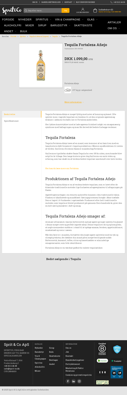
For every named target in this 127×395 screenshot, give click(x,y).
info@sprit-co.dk (12, 368)
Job (67, 352)
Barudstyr (39, 352)
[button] (43, 19)
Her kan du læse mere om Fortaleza (62, 168)
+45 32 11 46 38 (10, 366)
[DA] (12, 10)
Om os (34, 2)
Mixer (37, 371)
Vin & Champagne (40, 357)
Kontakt (68, 2)
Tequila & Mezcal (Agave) (39, 36)
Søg (65, 10)
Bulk (51, 352)
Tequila (55, 36)
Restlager (53, 360)
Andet (52, 364)
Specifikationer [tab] (11, 121)
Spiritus (23, 36)
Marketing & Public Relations (74, 369)
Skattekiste (54, 356)
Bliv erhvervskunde (85, 2)
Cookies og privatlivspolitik (79, 375)
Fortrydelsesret (73, 364)
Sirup (51, 348)
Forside (13, 36)
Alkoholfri (40, 367)
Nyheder (39, 348)
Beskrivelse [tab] (9, 114)
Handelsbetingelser (51, 2)
